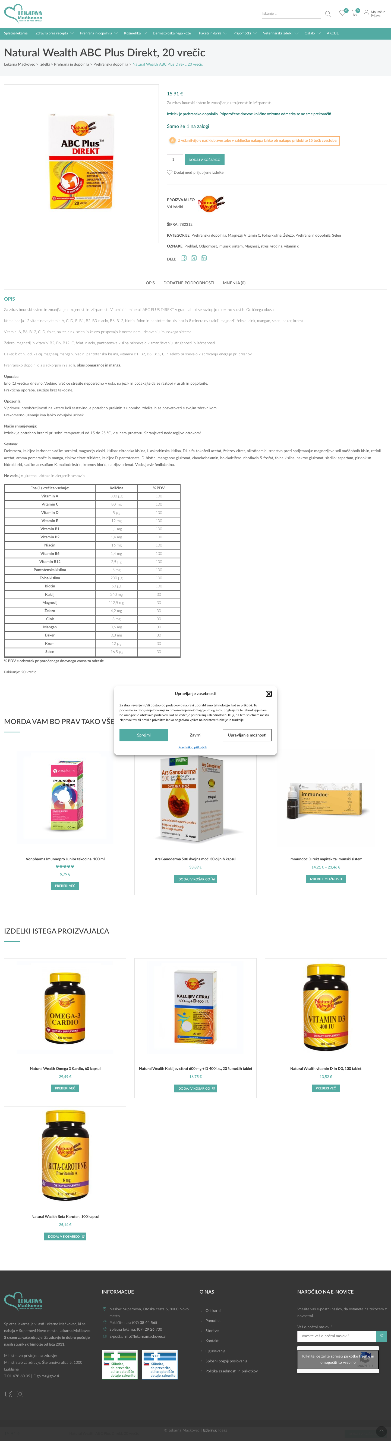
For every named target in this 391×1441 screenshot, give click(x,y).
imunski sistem (231, 246)
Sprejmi (144, 735)
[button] (269, 693)
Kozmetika (132, 33)
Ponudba (213, 1321)
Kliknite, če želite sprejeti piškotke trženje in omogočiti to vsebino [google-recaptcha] (338, 1360)
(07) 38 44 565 (144, 1323)
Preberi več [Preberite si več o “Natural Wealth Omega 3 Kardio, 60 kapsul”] (65, 1088)
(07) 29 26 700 (149, 1329)
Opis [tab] (150, 283)
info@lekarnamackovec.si (145, 1337)
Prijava (375, 15)
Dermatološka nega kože (172, 33)
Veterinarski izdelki (277, 33)
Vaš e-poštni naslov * (336, 1333)
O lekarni (213, 1311)
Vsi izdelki (175, 207)
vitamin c (291, 246)
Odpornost (208, 246)
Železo (288, 235)
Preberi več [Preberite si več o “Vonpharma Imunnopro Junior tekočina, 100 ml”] (65, 885)
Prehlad (190, 246)
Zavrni (195, 735)
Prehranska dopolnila (208, 235)
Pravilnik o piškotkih (192, 747)
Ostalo (310, 33)
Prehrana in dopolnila (96, 33)
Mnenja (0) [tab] (234, 283)
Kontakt (212, 1341)
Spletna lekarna (15, 33)
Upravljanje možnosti (247, 735)
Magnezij (235, 235)
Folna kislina (272, 235)
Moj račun (378, 12)
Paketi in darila (210, 33)
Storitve (212, 1331)
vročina (276, 246)
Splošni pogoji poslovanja (226, 1361)
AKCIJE (333, 33)
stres (265, 246)
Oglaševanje (215, 1351)
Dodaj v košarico (204, 160)
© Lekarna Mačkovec (182, 1430)
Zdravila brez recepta (52, 33)
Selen (336, 235)
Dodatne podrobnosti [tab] (188, 283)
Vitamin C (252, 235)
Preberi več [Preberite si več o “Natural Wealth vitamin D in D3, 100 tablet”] (326, 1088)
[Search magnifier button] (328, 13)
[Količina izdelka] (175, 159)
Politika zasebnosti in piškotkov (232, 1371)
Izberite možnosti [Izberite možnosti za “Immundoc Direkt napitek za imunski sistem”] (326, 879)
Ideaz (222, 1430)
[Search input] (291, 13)
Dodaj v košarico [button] (194, 879)
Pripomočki (242, 33)
